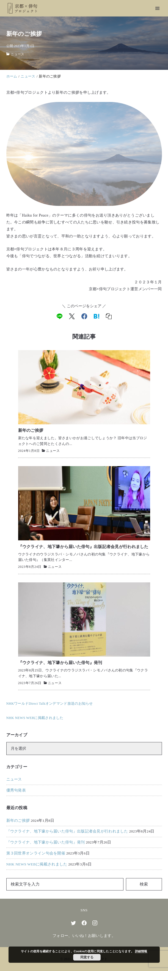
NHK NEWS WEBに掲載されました (36, 864)
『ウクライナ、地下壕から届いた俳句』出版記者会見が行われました (67, 831)
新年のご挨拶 (18, 820)
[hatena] (96, 316)
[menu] (157, 8)
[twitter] (73, 922)
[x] (72, 316)
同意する (86, 957)
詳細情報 (141, 951)
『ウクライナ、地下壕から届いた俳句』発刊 (45, 842)
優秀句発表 (16, 790)
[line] (59, 316)
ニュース (17, 54)
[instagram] (94, 922)
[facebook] (84, 316)
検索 (144, 884)
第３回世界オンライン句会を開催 (35, 853)
